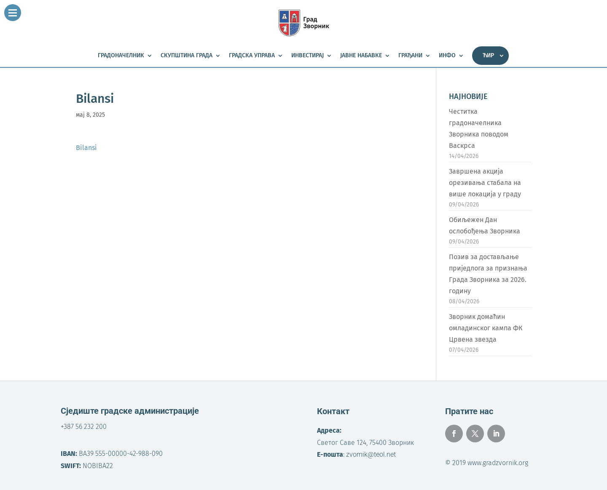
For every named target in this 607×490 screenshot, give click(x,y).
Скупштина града (186, 56)
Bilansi (86, 148)
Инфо (447, 56)
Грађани (410, 56)
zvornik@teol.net (371, 454)
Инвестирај (307, 56)
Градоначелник (121, 56)
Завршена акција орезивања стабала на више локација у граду (485, 182)
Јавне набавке (361, 56)
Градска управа (252, 56)
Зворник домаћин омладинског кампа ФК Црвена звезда (485, 328)
